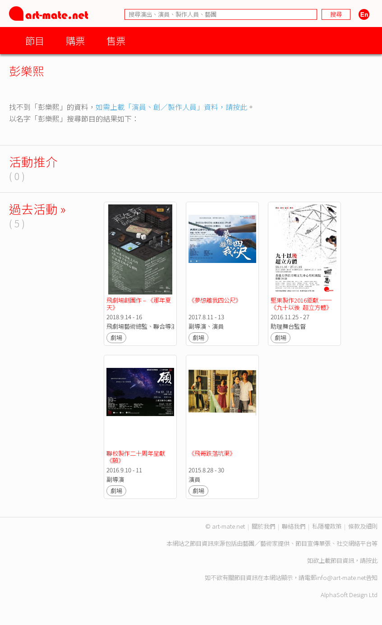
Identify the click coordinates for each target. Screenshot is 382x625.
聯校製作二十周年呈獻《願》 (135, 457)
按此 (371, 560)
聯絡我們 (293, 526)
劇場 (116, 337)
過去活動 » (37, 208)
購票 (75, 40)
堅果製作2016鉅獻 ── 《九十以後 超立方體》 (302, 304)
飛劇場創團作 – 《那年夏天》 (138, 304)
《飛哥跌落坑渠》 (212, 453)
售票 (115, 40)
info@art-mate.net (341, 577)
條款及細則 (362, 526)
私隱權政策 (326, 526)
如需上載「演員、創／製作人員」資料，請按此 (171, 106)
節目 (34, 40)
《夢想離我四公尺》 (215, 300)
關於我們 (263, 526)
